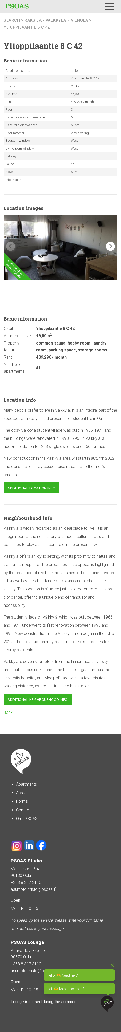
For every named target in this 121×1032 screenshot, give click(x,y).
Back (8, 712)
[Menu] (109, 6)
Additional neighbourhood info (38, 699)
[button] (110, 246)
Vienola (79, 20)
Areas (21, 792)
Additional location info (31, 488)
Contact (23, 810)
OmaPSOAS (27, 818)
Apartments (26, 784)
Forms (22, 801)
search (12, 20)
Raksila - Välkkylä (45, 20)
